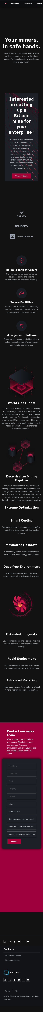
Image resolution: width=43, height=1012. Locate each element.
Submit (14, 841)
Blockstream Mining (12, 960)
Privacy (17, 991)
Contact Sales (21, 176)
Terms (7, 991)
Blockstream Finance (13, 956)
